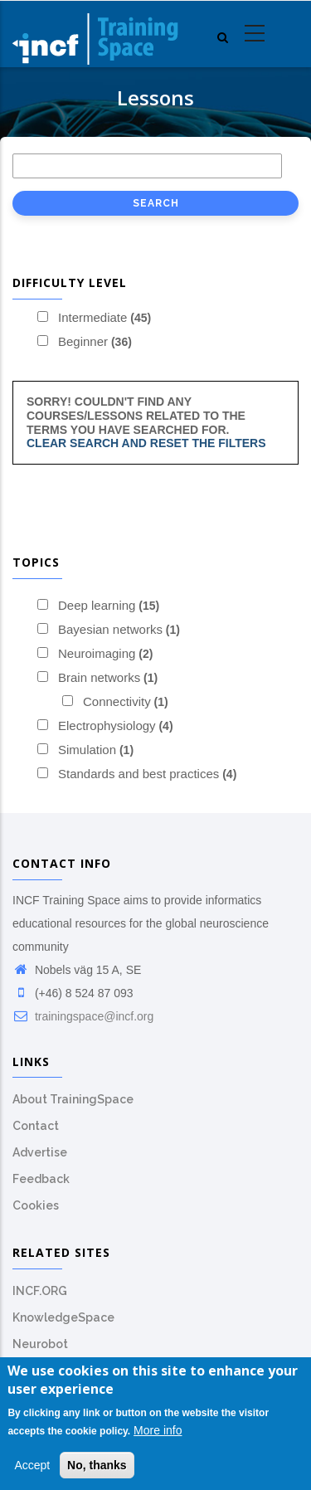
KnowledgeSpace (63, 1317)
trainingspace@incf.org (82, 1016)
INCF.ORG (39, 1291)
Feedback (41, 1179)
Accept (32, 1466)
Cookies (35, 1205)
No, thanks (97, 1466)
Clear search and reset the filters (146, 443)
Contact (35, 1125)
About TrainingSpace (73, 1099)
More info (158, 1432)
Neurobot (40, 1344)
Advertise (39, 1152)
